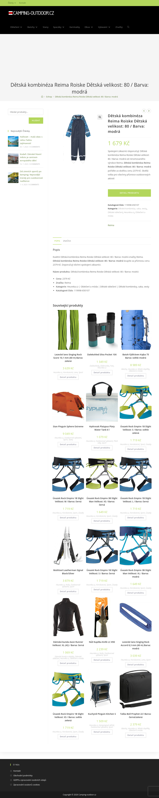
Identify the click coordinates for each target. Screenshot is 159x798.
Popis (57, 241)
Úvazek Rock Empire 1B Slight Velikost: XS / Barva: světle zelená (68, 717)
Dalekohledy (95, 366)
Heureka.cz (129, 212)
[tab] (57, 241)
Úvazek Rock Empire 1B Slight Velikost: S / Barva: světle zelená (135, 429)
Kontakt (22, 3)
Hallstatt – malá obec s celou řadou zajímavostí (31, 140)
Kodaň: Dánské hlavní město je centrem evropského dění (30, 157)
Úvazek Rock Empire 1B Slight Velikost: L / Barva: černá (135, 500)
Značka (67, 241)
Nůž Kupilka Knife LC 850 (102, 641)
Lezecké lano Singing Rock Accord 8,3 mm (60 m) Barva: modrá (136, 645)
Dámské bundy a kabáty (64, 656)
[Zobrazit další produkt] (149, 111)
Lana (76, 372)
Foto (112, 366)
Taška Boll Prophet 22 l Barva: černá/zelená (135, 715)
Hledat (36, 120)
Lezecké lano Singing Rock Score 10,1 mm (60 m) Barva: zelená (68, 357)
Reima (111, 225)
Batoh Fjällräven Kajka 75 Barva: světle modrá (136, 356)
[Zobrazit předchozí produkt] (144, 111)
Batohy (124, 369)
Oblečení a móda (136, 371)
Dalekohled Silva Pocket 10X (102, 354)
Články (12, 3)
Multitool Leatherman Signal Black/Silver (68, 572)
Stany (71, 439)
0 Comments (35, 147)
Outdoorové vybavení (72, 437)
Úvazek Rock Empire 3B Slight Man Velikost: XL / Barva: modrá (135, 573)
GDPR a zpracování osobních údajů (29, 780)
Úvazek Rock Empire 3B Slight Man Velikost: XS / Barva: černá (101, 501)
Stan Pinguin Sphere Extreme (68, 426)
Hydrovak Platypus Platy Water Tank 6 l (102, 428)
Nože (68, 584)
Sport (81, 372)
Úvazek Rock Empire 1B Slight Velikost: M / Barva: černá (68, 500)
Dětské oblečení (115, 212)
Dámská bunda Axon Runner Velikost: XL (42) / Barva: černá (68, 643)
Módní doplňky (144, 369)
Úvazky (148, 444)
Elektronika (104, 366)
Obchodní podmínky (22, 775)
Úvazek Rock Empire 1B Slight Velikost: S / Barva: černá (101, 572)
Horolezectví (68, 372)
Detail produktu (129, 193)
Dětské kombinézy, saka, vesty (132, 208)
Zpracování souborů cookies (26, 784)
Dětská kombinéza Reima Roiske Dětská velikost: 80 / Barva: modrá (86, 96)
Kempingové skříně (106, 725)
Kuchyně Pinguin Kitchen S (102, 713)
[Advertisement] (79, 58)
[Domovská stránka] (42, 96)
